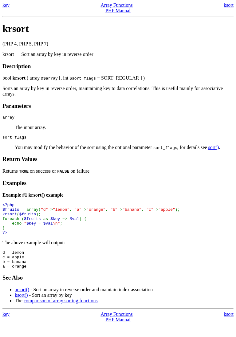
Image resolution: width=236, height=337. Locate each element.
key (6, 5)
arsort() (22, 301)
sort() (213, 149)
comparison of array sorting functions (61, 312)
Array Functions (116, 5)
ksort (229, 5)
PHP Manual (118, 10)
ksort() (21, 307)
